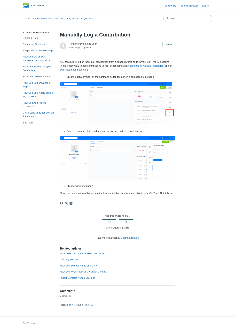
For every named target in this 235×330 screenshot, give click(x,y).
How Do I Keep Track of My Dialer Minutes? (83, 271)
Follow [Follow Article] (169, 44)
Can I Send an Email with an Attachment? (38, 114)
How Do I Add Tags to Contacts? (34, 104)
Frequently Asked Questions (50, 18)
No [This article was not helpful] (126, 222)
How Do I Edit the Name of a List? (78, 265)
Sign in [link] (205, 5)
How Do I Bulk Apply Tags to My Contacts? (38, 94)
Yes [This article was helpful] (109, 222)
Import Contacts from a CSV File (77, 277)
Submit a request (189, 5)
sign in (70, 305)
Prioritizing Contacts (34, 44)
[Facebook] (61, 203)
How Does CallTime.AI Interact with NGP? (83, 253)
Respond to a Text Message (38, 50)
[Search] (187, 18)
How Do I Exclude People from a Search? (37, 68)
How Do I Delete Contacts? (37, 76)
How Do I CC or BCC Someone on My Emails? (36, 58)
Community (170, 5)
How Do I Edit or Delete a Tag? (36, 84)
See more (28, 122)
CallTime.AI (28, 18)
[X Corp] (66, 203)
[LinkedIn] (71, 203)
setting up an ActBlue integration (146, 65)
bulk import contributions (73, 69)
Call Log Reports (69, 259)
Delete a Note (30, 37)
